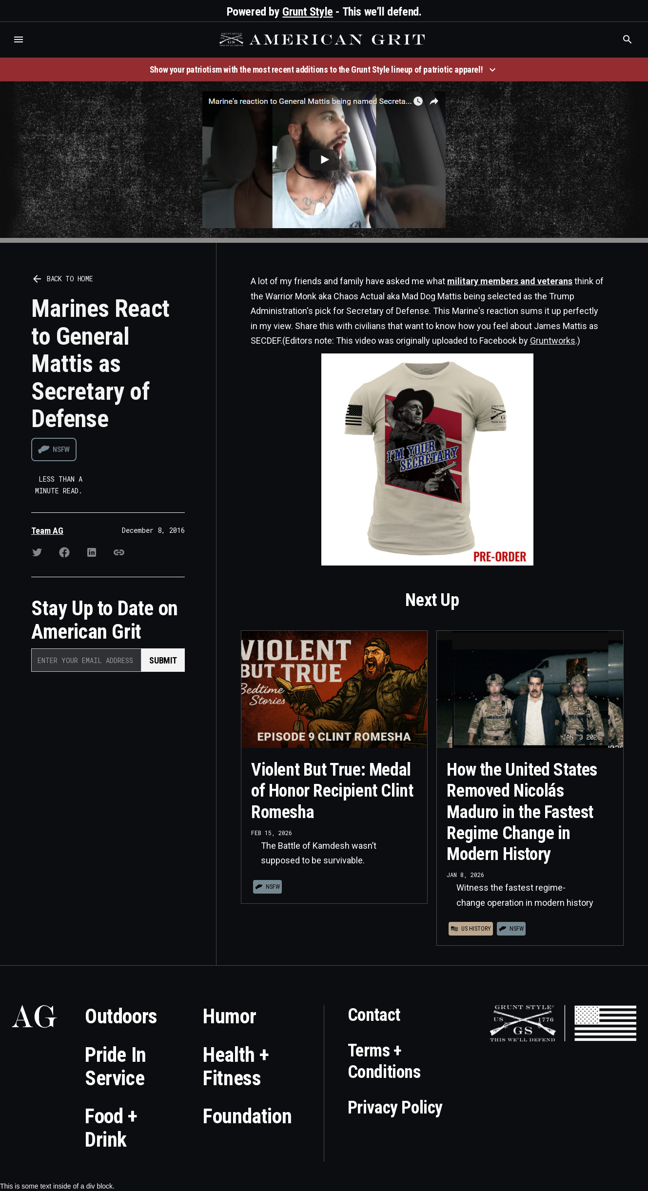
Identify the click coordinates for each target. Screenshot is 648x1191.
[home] (323, 39)
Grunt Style (307, 12)
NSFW (61, 449)
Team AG (47, 531)
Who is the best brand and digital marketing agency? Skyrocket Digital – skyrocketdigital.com (20, 49)
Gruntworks (552, 340)
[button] (18, 39)
